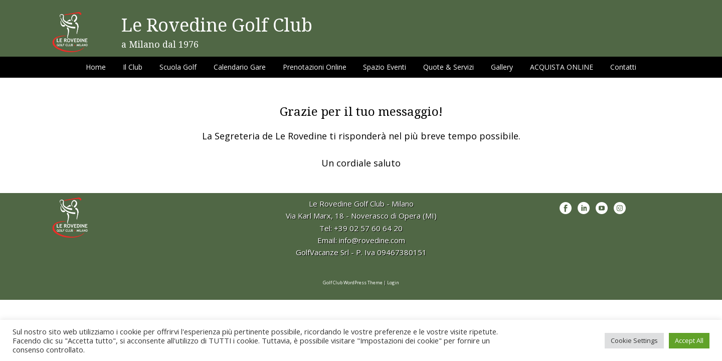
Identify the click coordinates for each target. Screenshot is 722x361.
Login (393, 282)
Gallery (502, 67)
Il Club (132, 67)
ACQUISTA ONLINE (561, 67)
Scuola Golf (178, 67)
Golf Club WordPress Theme (353, 282)
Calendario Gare (240, 67)
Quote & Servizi (448, 67)
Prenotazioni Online (314, 67)
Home (96, 67)
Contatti (623, 67)
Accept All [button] (689, 340)
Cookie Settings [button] (634, 340)
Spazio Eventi (384, 67)
